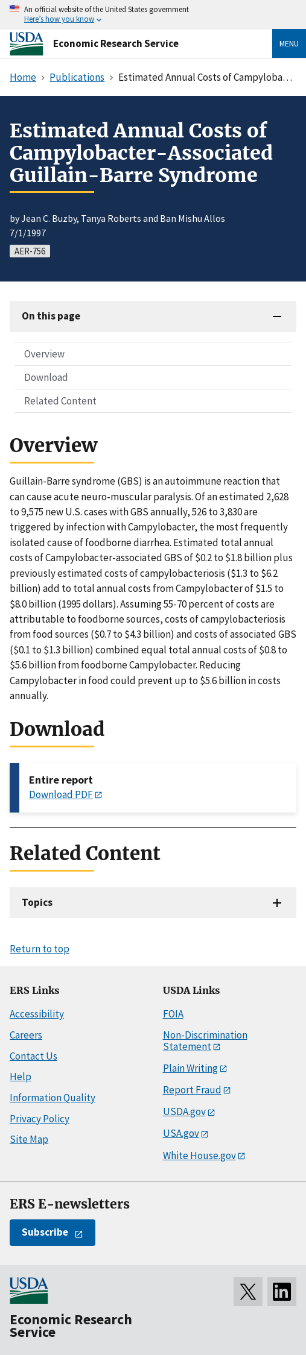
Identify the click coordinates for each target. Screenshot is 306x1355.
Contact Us (33, 1056)
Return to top (39, 948)
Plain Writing (190, 1068)
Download (46, 377)
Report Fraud (192, 1089)
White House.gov (199, 1155)
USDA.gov (184, 1111)
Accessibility (37, 1013)
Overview (44, 353)
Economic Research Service (116, 43)
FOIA (173, 1013)
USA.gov (181, 1133)
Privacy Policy (39, 1118)
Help (20, 1076)
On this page (51, 315)
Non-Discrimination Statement (205, 1040)
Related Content (60, 400)
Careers (26, 1035)
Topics (37, 902)
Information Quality (52, 1097)
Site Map (29, 1139)
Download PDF (61, 794)
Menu (289, 43)
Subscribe (45, 1232)
